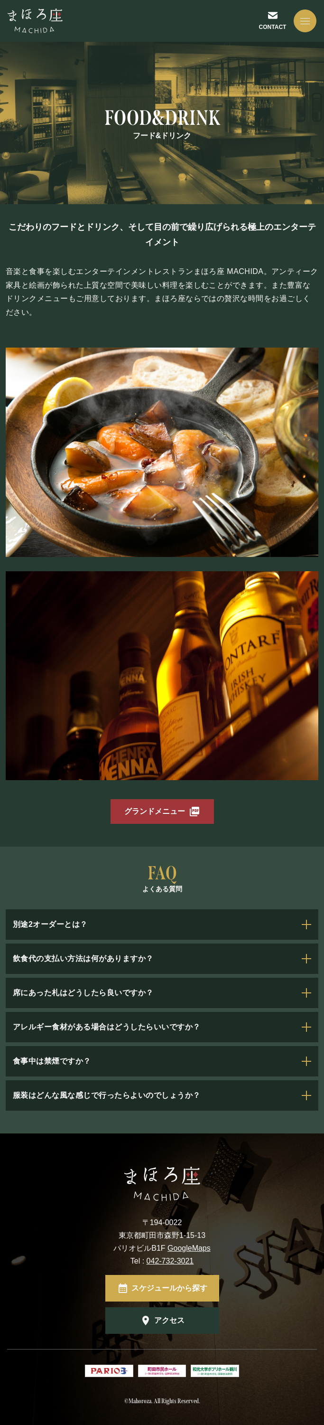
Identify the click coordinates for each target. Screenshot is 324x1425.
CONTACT (273, 27)
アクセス (169, 1320)
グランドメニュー (154, 811)
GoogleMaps (189, 1248)
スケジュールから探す (169, 1288)
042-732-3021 (170, 1261)
